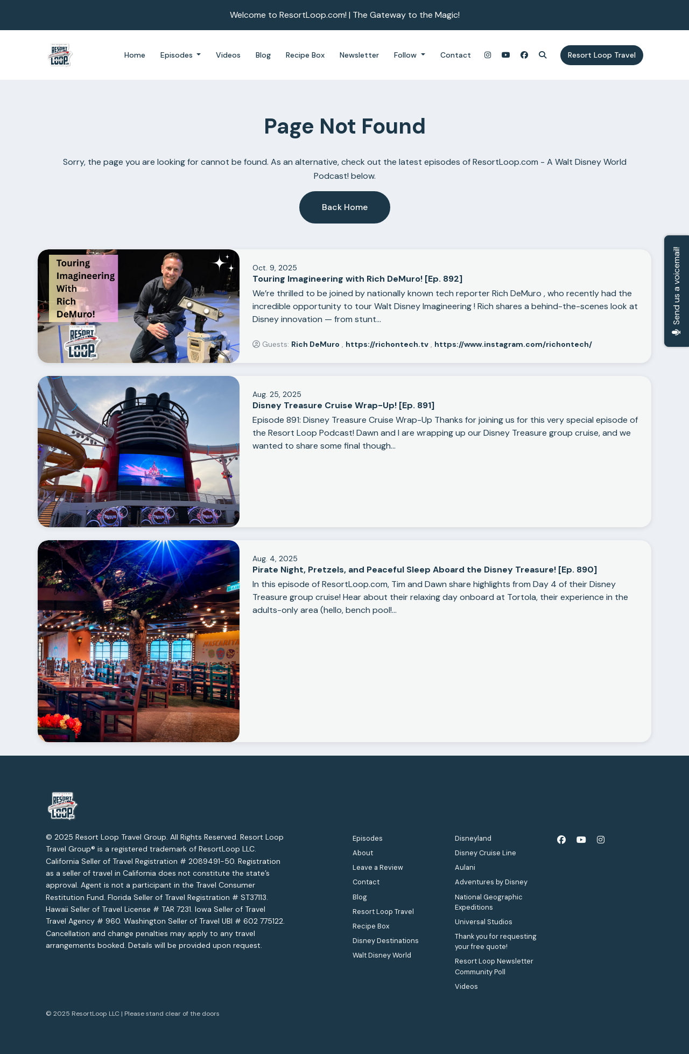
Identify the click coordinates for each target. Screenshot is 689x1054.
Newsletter (359, 55)
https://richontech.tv (387, 344)
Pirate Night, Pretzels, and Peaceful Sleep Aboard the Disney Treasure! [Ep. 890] (424, 569)
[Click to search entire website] (542, 55)
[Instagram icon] (600, 840)
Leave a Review (378, 867)
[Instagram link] (488, 55)
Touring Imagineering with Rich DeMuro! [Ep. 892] (357, 278)
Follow (406, 55)
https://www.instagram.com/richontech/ (513, 344)
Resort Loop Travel (602, 55)
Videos (228, 55)
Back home (345, 207)
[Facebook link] (524, 55)
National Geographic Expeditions (489, 902)
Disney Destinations (386, 940)
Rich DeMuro (315, 344)
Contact (455, 55)
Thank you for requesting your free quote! (496, 941)
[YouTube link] (506, 55)
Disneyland (473, 838)
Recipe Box (305, 55)
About (363, 852)
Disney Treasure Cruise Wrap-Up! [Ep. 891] (343, 405)
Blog (263, 55)
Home (134, 55)
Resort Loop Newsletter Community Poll (494, 966)
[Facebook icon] (561, 840)
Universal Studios (483, 921)
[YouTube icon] (581, 840)
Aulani (465, 867)
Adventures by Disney (491, 882)
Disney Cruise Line (485, 852)
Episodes (177, 55)
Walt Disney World (382, 955)
